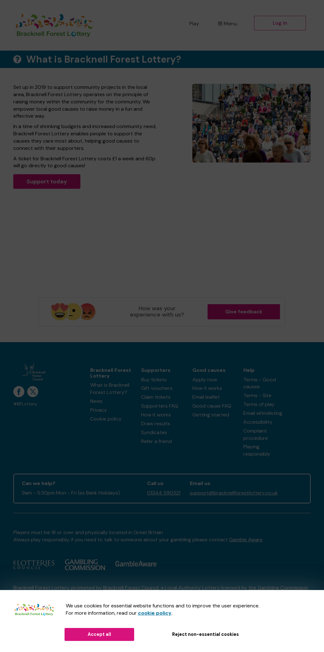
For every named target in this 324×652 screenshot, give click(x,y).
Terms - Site (257, 395)
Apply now (204, 379)
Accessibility (257, 422)
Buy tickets (154, 379)
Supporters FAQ (159, 406)
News (96, 401)
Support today (47, 181)
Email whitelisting (262, 413)
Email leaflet (206, 397)
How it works (156, 414)
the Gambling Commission (278, 587)
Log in (280, 23)
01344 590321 (163, 492)
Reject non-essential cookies (205, 634)
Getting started (210, 414)
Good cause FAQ (211, 406)
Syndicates (154, 432)
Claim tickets (156, 397)
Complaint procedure (255, 434)
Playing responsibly (256, 450)
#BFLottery (25, 404)
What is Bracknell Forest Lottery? (109, 389)
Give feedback (243, 311)
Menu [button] (227, 23)
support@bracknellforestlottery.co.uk (234, 492)
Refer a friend (156, 441)
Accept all (99, 634)
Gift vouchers (156, 388)
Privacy (98, 410)
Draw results (155, 423)
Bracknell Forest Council (131, 587)
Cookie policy (106, 418)
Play (194, 23)
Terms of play (259, 404)
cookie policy (154, 613)
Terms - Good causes (259, 383)
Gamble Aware (246, 539)
